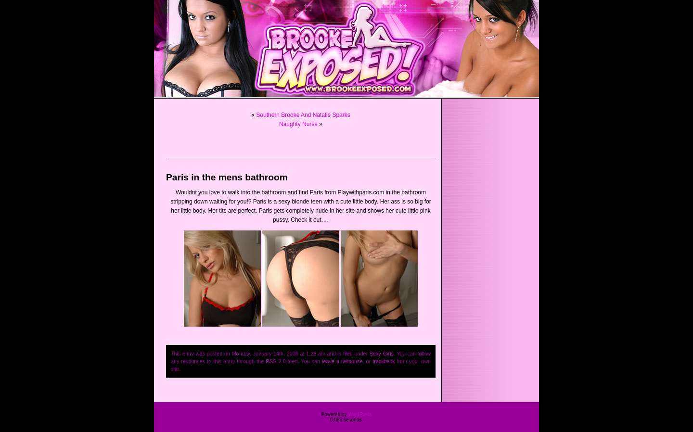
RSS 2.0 (275, 361)
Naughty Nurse (298, 124)
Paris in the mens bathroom (227, 177)
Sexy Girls (382, 353)
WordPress (360, 414)
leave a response (342, 361)
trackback (383, 361)
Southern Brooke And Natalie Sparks (303, 115)
